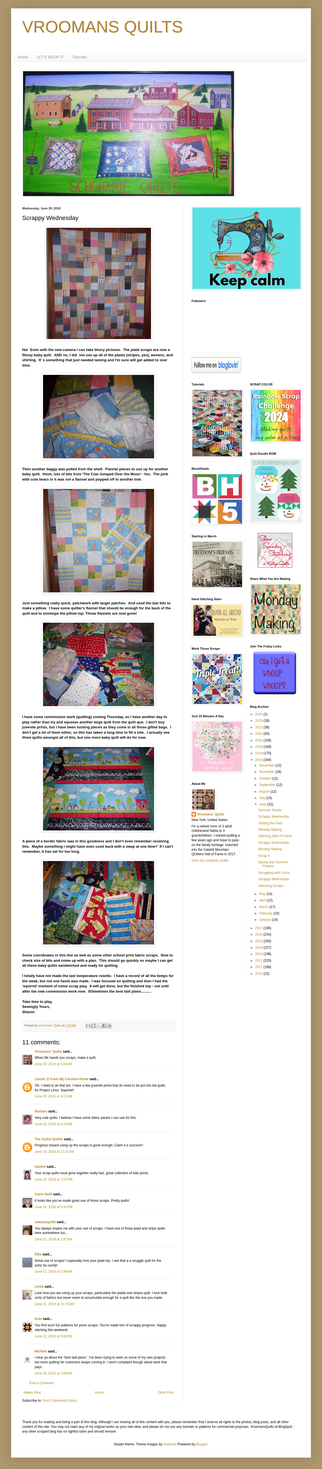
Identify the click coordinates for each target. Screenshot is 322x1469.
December (267, 765)
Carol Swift (43, 1194)
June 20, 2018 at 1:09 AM (53, 1064)
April (262, 900)
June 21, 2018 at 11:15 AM (54, 1304)
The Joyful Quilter (49, 1139)
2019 (259, 753)
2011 (259, 967)
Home (23, 57)
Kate (38, 1319)
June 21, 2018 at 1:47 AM (53, 1239)
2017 (259, 928)
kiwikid (40, 1167)
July (262, 798)
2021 (259, 740)
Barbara (41, 1111)
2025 (259, 714)
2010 (259, 974)
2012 (259, 961)
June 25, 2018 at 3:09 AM (53, 1373)
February (266, 913)
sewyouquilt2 (45, 1222)
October (265, 778)
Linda (39, 1287)
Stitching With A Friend (275, 836)
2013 (259, 954)
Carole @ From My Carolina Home (62, 1079)
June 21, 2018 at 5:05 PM (53, 1336)
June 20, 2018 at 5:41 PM (53, 1207)
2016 (259, 934)
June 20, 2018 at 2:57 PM (53, 1179)
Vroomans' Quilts (48, 1051)
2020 (259, 747)
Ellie (38, 1254)
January (265, 920)
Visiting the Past (270, 823)
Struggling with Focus (274, 873)
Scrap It (264, 856)
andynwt (169, 1444)
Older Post (165, 1392)
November (267, 772)
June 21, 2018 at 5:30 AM (53, 1271)
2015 (259, 941)
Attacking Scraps (270, 886)
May (262, 894)
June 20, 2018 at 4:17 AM (53, 1096)
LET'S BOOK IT (50, 57)
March (264, 907)
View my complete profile (210, 860)
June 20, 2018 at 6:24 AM (53, 1124)
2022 (259, 734)
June (263, 804)
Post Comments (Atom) (59, 1401)
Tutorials (79, 57)
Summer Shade (269, 810)
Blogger (201, 1444)
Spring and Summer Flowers (273, 864)
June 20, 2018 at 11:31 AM (54, 1152)
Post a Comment (41, 1383)
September (267, 785)
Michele (41, 1351)
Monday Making (270, 830)
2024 (259, 721)
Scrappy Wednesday (273, 816)
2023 (259, 727)
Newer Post (32, 1392)
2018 (259, 760)
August (264, 791)
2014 (259, 947)
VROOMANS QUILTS (102, 27)
